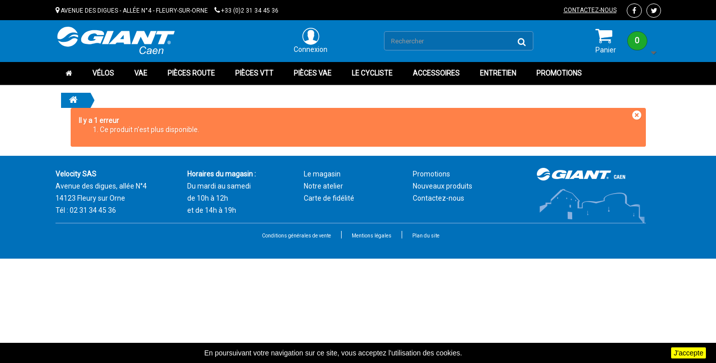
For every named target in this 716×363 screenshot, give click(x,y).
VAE (140, 73)
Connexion (310, 40)
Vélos (103, 73)
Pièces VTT (254, 73)
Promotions (559, 73)
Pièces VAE (313, 73)
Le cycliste (372, 73)
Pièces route (191, 73)
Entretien (498, 73)
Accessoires (436, 73)
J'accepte (688, 353)
